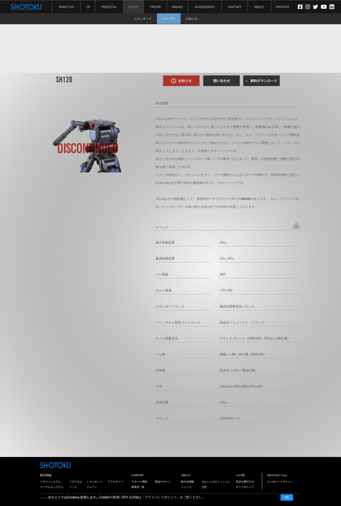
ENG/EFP (168, 19)
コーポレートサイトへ (280, 481)
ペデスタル (75, 481)
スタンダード (143, 19)
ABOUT (259, 6)
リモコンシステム (50, 481)
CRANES (177, 6)
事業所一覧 (137, 486)
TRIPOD (155, 6)
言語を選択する (245, 481)
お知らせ (192, 19)
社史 (204, 486)
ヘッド (73, 486)
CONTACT (234, 6)
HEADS (133, 7)
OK (287, 497)
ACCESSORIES (205, 6)
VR (88, 6)
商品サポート (162, 481)
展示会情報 (187, 481)
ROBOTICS (66, 6)
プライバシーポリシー (161, 497)
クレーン (92, 486)
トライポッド (94, 481)
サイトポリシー (245, 486)
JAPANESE (282, 6)
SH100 (245, 199)
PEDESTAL (109, 6)
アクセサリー (115, 481)
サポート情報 (139, 481)
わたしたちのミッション (216, 481)
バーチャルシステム (51, 486)
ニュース (186, 486)
